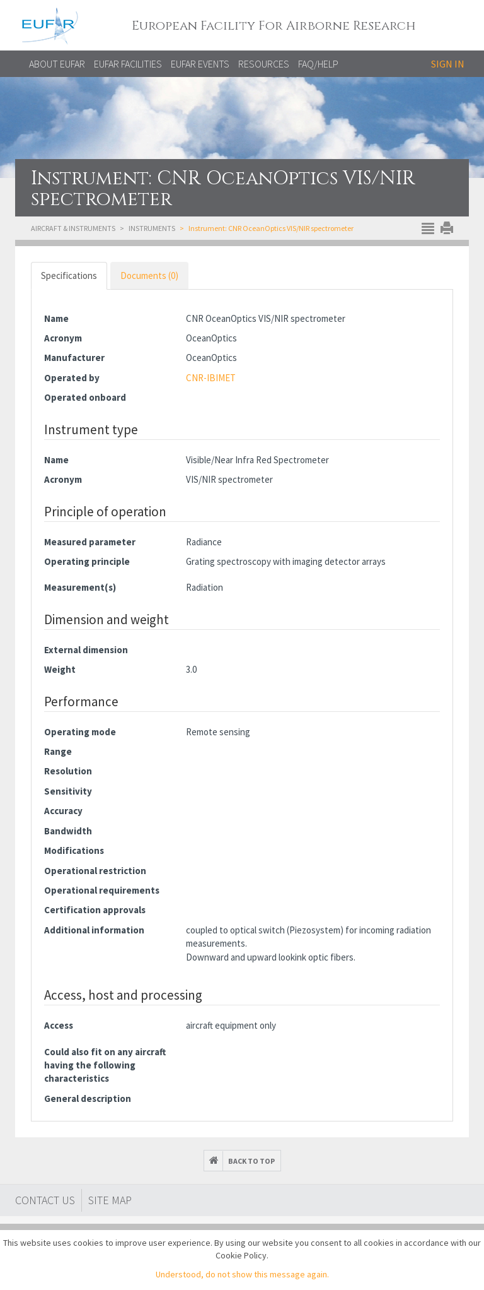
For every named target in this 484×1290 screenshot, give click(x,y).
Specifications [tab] (69, 275)
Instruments (152, 228)
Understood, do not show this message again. (242, 1274)
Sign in (447, 63)
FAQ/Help (318, 63)
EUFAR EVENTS (200, 63)
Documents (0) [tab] (149, 275)
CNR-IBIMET (211, 378)
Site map (110, 1200)
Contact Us (45, 1200)
